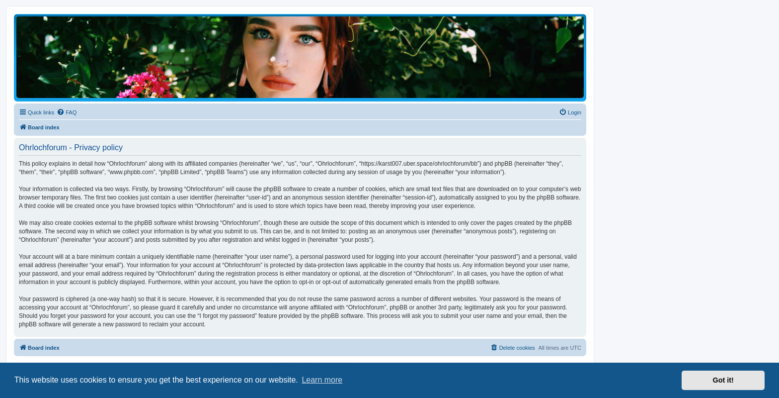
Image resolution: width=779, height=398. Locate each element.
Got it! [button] (723, 380)
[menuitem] (67, 112)
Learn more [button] (322, 380)
